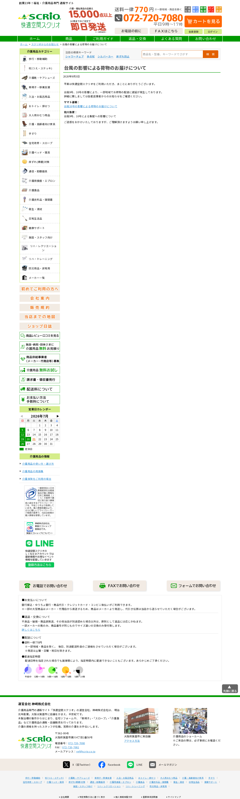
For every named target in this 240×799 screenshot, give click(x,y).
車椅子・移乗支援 (103, 778)
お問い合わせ (205, 38)
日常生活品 (194, 782)
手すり (211, 778)
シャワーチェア (74, 56)
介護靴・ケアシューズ (79, 778)
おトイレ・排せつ (146, 778)
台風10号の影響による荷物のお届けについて (90, 106)
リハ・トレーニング (135, 786)
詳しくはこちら (31, 629)
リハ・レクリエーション (109, 786)
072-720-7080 (76, 743)
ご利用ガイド (103, 38)
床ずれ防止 (123, 56)
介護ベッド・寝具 (55, 782)
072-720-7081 (70, 747)
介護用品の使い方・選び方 (38, 463)
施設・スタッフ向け (83, 786)
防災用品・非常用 (158, 786)
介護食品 (140, 782)
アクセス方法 (132, 741)
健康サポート (210, 782)
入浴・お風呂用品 (125, 778)
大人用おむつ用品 (168, 778)
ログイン (213, 31)
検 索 (210, 54)
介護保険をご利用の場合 (37, 478)
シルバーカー (105, 56)
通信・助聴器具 (97, 782)
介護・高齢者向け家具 (193, 778)
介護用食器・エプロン (120, 782)
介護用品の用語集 (32, 471)
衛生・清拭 (178, 782)
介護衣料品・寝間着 (159, 782)
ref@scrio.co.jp (86, 751)
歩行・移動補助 (32, 778)
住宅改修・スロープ (32, 782)
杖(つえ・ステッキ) (54, 778)
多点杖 (91, 56)
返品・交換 (137, 38)
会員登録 (194, 31)
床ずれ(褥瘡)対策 (77, 782)
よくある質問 (171, 38)
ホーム (34, 38)
